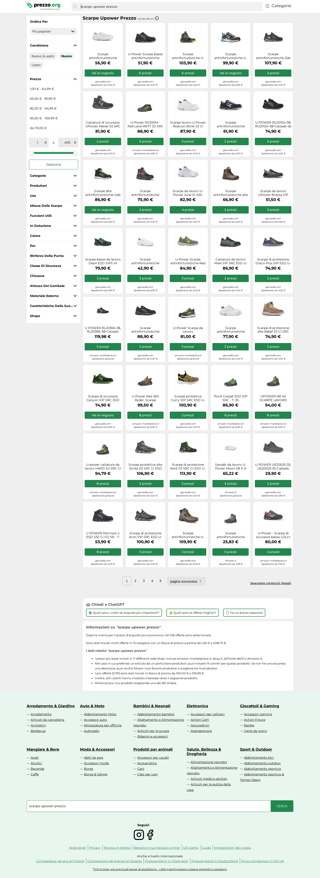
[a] (67, 142)
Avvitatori (38, 725)
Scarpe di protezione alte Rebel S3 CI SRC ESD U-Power (273, 330)
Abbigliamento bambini (155, 714)
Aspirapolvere (201, 731)
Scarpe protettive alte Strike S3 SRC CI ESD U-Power (145, 466)
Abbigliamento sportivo (262, 769)
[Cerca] (75, 6)
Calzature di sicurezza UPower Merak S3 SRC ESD (103, 124)
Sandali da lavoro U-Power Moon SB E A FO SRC (230, 466)
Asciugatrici (200, 725)
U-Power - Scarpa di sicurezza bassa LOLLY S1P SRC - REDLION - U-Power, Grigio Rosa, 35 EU (273, 535)
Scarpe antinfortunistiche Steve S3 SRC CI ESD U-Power (145, 330)
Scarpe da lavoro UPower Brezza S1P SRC (273, 193)
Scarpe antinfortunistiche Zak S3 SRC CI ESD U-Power (273, 56)
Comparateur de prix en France (60, 861)
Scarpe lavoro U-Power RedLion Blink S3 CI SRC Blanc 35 (188, 124)
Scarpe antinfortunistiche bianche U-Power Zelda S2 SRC (231, 330)
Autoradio (91, 731)
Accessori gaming (258, 714)
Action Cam (200, 720)
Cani (140, 769)
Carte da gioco (255, 731)
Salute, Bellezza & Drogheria (204, 751)
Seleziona (53, 165)
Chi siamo (191, 848)
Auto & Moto (92, 706)
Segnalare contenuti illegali (270, 583)
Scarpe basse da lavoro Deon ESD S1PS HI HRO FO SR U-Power (103, 261)
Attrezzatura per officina (103, 725)
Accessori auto (95, 720)
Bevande (37, 769)
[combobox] (171, 6)
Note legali (77, 848)
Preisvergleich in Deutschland (214, 861)
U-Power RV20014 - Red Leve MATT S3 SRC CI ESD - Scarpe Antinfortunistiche (145, 124)
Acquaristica (147, 763)
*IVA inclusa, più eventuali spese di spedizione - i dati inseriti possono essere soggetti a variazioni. (160, 869)
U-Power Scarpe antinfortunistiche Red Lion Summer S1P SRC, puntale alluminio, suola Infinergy (188, 261)
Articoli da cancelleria (47, 720)
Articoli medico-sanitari (209, 779)
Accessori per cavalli (153, 758)
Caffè (35, 774)
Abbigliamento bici (259, 758)
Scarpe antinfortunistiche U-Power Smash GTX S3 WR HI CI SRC (188, 535)
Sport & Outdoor (256, 749)
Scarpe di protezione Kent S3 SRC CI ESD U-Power (188, 466)
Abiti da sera (93, 758)
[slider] (31, 152)
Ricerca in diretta (117, 848)
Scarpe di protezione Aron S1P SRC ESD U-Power (145, 535)
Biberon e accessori (152, 736)
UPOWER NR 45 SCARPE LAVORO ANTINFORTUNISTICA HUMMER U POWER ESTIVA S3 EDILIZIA (273, 398)
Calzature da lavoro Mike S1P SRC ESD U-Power (230, 261)
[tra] (37, 142)
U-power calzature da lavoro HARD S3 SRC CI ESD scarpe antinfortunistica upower (103, 466)
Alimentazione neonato (209, 762)
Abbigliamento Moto (100, 714)
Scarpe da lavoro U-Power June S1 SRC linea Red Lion (188, 193)
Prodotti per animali (153, 749)
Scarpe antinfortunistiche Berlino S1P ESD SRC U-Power (230, 124)
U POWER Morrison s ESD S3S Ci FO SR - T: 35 (103, 535)
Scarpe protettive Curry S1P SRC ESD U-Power (188, 398)
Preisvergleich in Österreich (166, 861)
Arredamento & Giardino (51, 706)
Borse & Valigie (95, 774)
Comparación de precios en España (114, 861)
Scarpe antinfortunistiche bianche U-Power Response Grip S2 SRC (145, 261)
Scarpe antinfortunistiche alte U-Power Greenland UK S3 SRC (231, 193)
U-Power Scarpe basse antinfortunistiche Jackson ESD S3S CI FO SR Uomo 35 (145, 56)
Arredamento (41, 714)
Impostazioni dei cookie (232, 848)
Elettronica (197, 706)
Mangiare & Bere (43, 749)
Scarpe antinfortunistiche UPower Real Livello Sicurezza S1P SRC (230, 535)
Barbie (249, 725)
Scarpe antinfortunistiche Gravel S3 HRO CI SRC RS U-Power (145, 193)
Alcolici (36, 763)
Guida (206, 848)
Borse (88, 769)
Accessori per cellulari (208, 714)
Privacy (95, 848)
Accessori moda (96, 763)
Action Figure (254, 720)
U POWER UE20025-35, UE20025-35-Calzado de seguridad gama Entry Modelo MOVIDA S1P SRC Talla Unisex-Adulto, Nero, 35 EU (273, 466)
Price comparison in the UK (262, 861)
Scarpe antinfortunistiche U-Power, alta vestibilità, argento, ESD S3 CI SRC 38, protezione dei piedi (187, 56)
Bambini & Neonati (151, 706)
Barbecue (38, 731)
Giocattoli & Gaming (259, 706)
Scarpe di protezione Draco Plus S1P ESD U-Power (273, 261)
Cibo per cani (147, 774)
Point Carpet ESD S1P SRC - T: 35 (230, 398)
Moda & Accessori (97, 749)
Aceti (35, 758)
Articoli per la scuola (153, 731)
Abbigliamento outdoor (262, 763)
